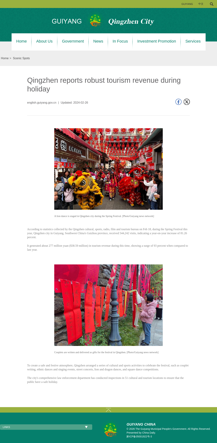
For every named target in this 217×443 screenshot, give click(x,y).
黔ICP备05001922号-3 (139, 436)
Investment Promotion (156, 41)
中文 (200, 4)
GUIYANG (187, 4)
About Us (44, 41)
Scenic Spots (21, 58)
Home (21, 41)
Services (193, 41)
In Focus (120, 41)
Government (73, 41)
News (98, 41)
